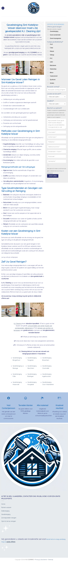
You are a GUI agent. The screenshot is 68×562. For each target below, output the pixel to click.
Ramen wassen (6, 507)
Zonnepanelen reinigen (8, 518)
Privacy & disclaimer (41, 559)
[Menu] (3, 8)
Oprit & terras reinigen (8, 521)
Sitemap (50, 559)
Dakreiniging (5, 511)
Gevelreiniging (5, 514)
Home (3, 504)
